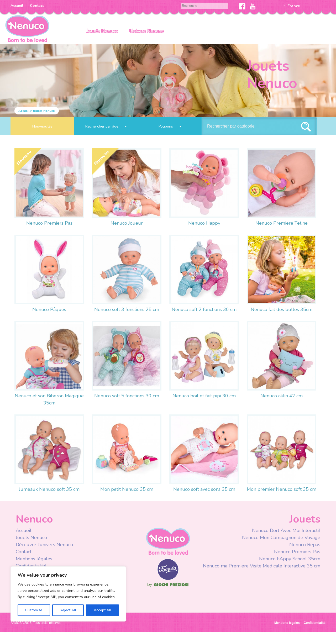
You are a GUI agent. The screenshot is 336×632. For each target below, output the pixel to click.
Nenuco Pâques (49, 309)
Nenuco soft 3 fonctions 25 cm (126, 309)
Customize (33, 610)
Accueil (16, 5)
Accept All (102, 610)
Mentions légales (34, 559)
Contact (37, 5)
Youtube (252, 6)
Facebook (242, 6)
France (293, 6)
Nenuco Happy (204, 223)
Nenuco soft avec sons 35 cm (204, 489)
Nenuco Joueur (127, 223)
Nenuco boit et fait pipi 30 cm (204, 396)
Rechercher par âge (106, 126)
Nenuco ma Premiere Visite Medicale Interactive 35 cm (261, 566)
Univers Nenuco (146, 31)
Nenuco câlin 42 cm (281, 396)
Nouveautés (42, 126)
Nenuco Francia (27, 28)
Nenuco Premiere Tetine (281, 223)
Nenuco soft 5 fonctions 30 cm (126, 396)
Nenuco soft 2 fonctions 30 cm (204, 309)
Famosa (168, 579)
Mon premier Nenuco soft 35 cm (281, 489)
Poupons (170, 126)
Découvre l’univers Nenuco (44, 544)
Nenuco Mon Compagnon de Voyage (281, 537)
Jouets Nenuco (102, 31)
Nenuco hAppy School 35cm (289, 559)
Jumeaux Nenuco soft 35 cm (49, 489)
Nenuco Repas (304, 544)
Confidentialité (31, 566)
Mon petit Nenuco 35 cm (126, 489)
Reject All (68, 610)
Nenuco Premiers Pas (49, 223)
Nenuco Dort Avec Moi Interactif (286, 530)
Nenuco (168, 541)
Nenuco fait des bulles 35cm (281, 309)
